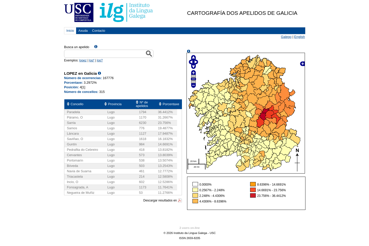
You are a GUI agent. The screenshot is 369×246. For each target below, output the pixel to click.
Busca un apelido (76, 47)
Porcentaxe (171, 104)
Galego (286, 37)
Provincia (115, 104)
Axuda (83, 31)
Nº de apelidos (142, 104)
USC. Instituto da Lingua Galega (108, 12)
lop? (100, 60)
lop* (92, 60)
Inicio (70, 31)
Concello (77, 104)
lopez (83, 60)
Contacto (98, 31)
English (299, 37)
